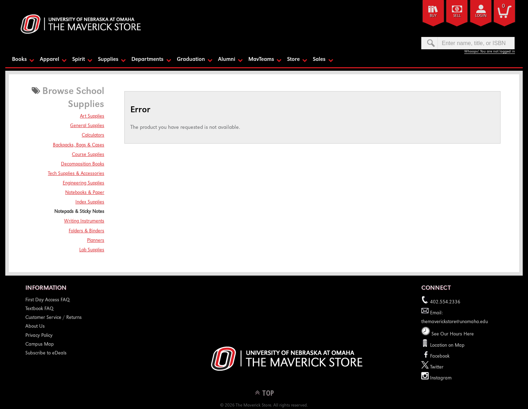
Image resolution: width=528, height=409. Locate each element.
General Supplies (87, 126)
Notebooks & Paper (84, 192)
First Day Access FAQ (47, 300)
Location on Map (447, 345)
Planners (95, 240)
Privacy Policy (38, 335)
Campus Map (39, 344)
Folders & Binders (86, 231)
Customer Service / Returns (53, 317)
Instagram (436, 378)
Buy (433, 16)
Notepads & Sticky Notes (79, 211)
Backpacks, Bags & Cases (78, 145)
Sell (457, 16)
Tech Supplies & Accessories (76, 173)
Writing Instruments (84, 221)
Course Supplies (88, 154)
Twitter (432, 367)
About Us (35, 326)
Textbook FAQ (39, 309)
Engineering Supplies (83, 183)
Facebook (435, 356)
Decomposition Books (82, 164)
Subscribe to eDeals (46, 353)
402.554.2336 (440, 302)
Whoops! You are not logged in (489, 52)
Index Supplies (89, 202)
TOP (268, 393)
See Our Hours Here (447, 334)
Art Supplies (92, 116)
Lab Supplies (91, 250)
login (480, 16)
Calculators (93, 135)
